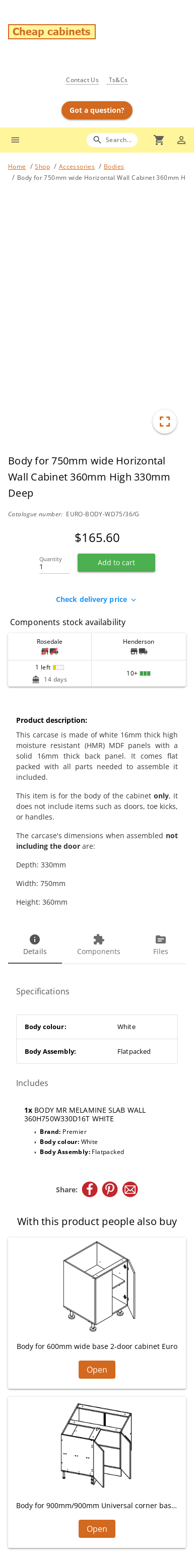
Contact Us (82, 80)
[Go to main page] (101, 33)
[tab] (35, 945)
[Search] (112, 140)
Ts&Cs (117, 80)
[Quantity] (54, 564)
